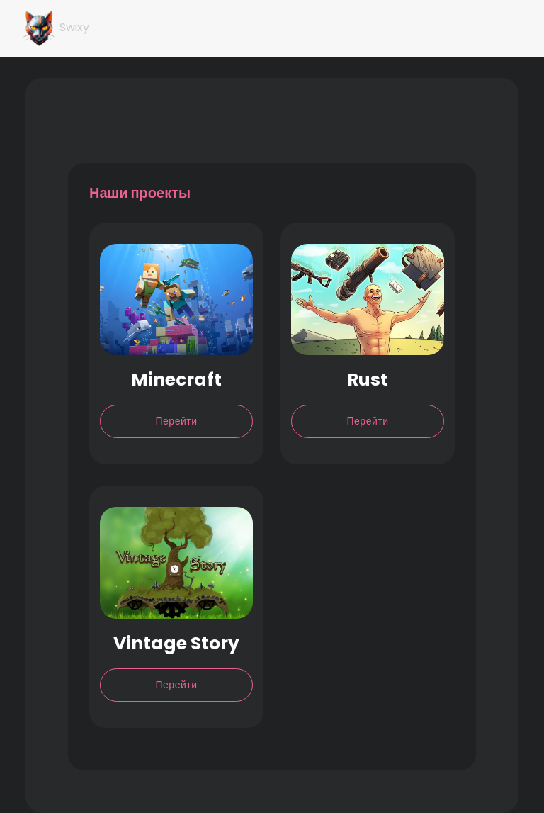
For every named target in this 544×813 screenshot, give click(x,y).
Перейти (177, 421)
